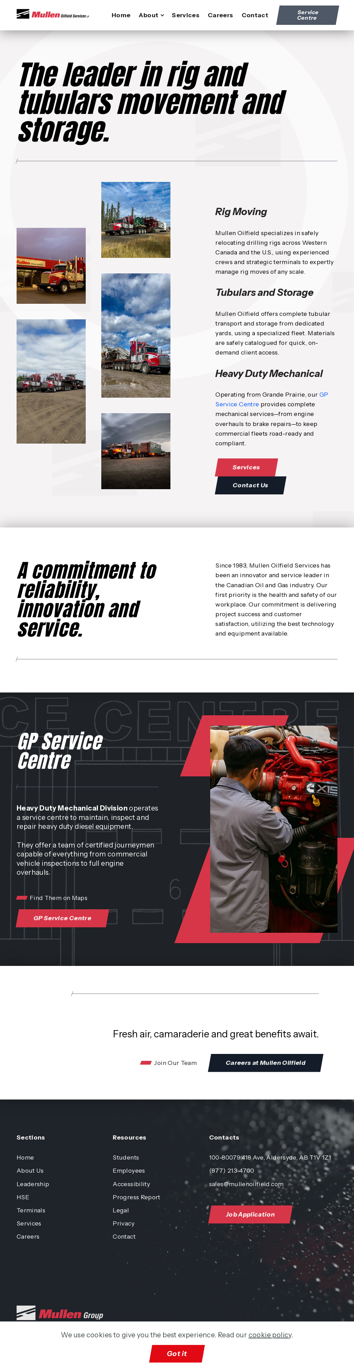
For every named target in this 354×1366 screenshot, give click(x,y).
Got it (177, 1353)
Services (185, 15)
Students (126, 1157)
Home (121, 15)
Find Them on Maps (58, 898)
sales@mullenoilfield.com (246, 1184)
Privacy (123, 1223)
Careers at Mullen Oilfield (268, 1063)
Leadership (33, 1184)
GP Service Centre (65, 918)
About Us (30, 1170)
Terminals (31, 1210)
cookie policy (270, 1335)
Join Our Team (175, 1063)
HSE (23, 1197)
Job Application (253, 1214)
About (148, 15)
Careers (220, 15)
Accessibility (131, 1184)
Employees (129, 1170)
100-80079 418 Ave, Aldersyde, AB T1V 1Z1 (270, 1157)
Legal (121, 1210)
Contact (255, 15)
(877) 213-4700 (231, 1170)
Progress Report (136, 1197)
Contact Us (253, 485)
